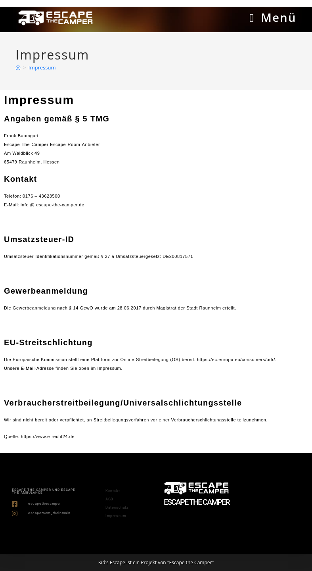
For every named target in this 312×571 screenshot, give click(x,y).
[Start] (18, 67)
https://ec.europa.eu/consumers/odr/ (236, 359)
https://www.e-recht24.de (48, 436)
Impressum (42, 67)
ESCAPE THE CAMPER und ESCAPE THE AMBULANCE (43, 491)
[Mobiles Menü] (272, 17)
